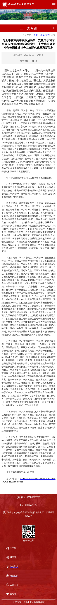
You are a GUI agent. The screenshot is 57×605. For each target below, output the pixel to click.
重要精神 (44, 35)
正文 (53, 35)
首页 (36, 35)
